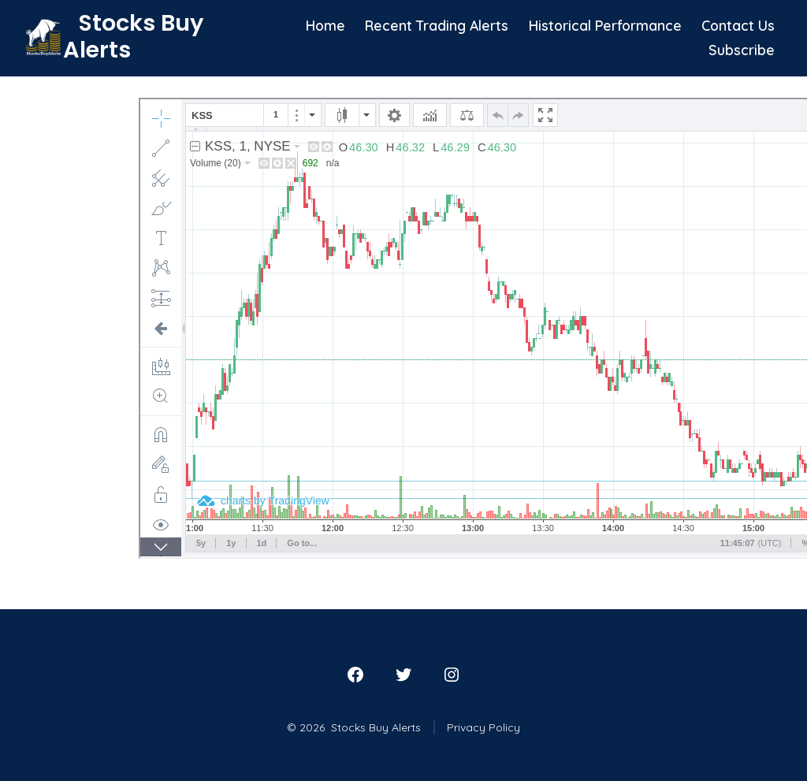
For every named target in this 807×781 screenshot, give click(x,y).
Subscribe (741, 49)
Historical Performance (605, 25)
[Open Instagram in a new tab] (452, 675)
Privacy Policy (483, 727)
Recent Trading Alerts (436, 25)
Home (325, 25)
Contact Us (738, 25)
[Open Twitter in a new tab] (403, 675)
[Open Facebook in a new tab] (355, 675)
